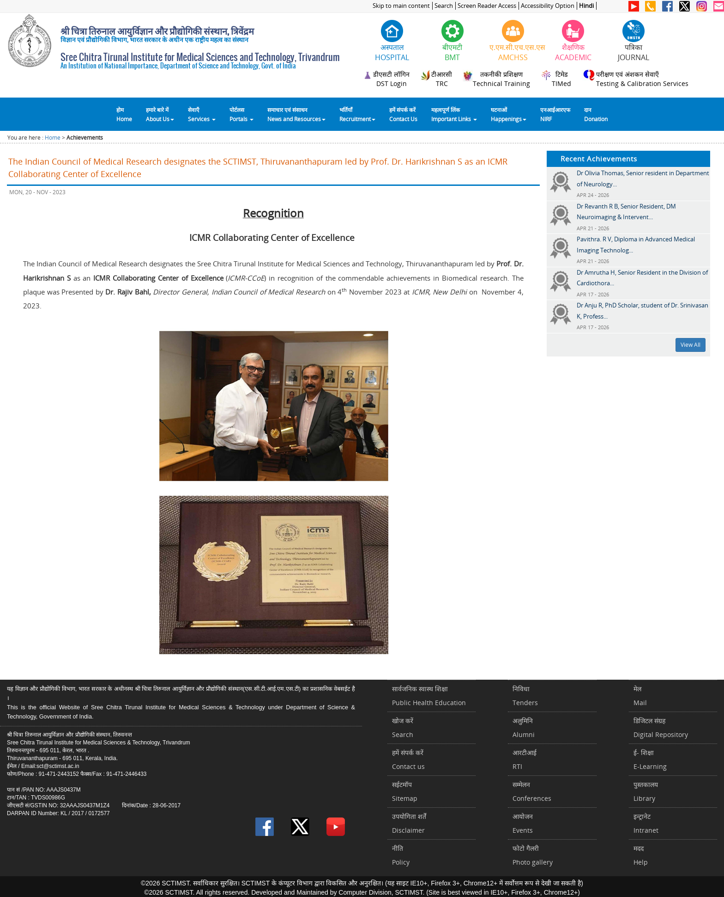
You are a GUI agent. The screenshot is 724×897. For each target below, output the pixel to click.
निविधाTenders (525, 695)
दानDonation (596, 114)
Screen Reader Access (487, 6)
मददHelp (641, 855)
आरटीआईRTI (525, 759)
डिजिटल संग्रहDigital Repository (661, 727)
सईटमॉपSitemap (404, 791)
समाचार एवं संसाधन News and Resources (296, 114)
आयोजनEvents (523, 823)
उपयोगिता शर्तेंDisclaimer (409, 823)
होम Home (124, 114)
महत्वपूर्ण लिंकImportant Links (454, 114)
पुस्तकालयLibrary (646, 791)
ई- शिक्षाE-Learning (650, 759)
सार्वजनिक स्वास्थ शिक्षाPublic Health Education (429, 695)
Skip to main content (401, 6)
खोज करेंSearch (402, 727)
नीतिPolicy (401, 855)
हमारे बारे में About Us (160, 114)
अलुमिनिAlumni (524, 727)
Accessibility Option (547, 6)
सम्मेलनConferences (532, 791)
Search (443, 6)
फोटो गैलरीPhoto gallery (533, 855)
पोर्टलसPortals (241, 114)
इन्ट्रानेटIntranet (646, 823)
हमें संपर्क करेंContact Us (403, 114)
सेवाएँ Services (202, 114)
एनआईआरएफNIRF (555, 114)
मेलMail (640, 695)
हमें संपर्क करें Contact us (408, 759)
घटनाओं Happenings (508, 114)
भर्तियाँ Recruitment (357, 114)
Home (52, 137)
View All (690, 345)
